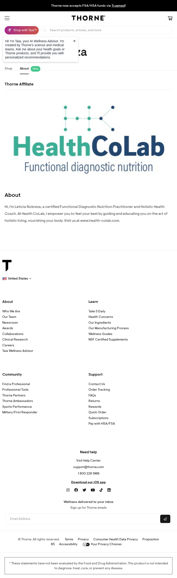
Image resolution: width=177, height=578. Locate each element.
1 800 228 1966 (88, 473)
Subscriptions (98, 418)
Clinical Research (15, 339)
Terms (69, 539)
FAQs (92, 395)
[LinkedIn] (109, 490)
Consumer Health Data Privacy (115, 539)
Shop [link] (8, 68)
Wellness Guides (100, 334)
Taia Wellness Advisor (17, 351)
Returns (94, 401)
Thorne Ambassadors (17, 401)
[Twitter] (84, 490)
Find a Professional (16, 384)
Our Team (9, 317)
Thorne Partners (14, 395)
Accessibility (68, 544)
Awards (7, 328)
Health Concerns (100, 317)
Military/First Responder (19, 412)
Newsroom (10, 323)
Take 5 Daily (96, 311)
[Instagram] (68, 490)
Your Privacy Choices (102, 544)
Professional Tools (15, 390)
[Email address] (82, 519)
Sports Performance (17, 407)
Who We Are (11, 311)
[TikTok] (101, 490)
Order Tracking (99, 390)
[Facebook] (76, 490)
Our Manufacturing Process (108, 328)
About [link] (24, 68)
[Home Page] (88, 18)
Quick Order (97, 412)
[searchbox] (106, 30)
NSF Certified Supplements (108, 339)
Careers (8, 345)
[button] (7, 18)
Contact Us (96, 384)
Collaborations (13, 334)
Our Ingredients (99, 323)
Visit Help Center (88, 460)
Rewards (94, 407)
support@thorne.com (88, 467)
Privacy (83, 539)
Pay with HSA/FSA (101, 424)
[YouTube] (93, 490)
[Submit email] (165, 519)
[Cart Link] (170, 18)
